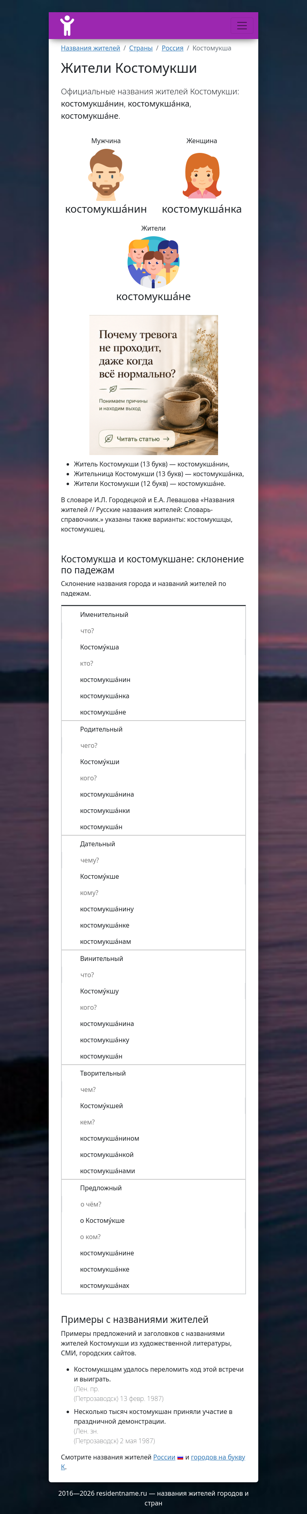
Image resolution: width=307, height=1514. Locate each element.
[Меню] (242, 25)
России (164, 1457)
